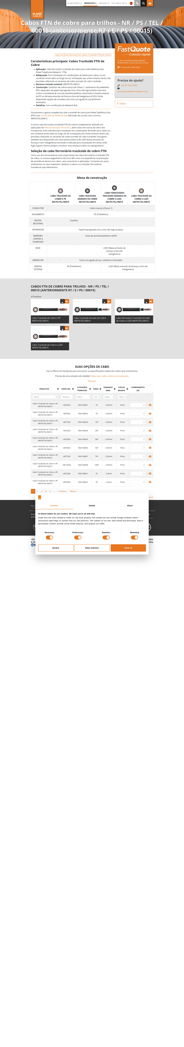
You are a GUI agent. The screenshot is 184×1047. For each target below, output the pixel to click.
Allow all (128, 548)
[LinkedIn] (32, 545)
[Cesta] (67, 302)
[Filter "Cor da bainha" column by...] (122, 398)
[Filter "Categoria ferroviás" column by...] (83, 397)
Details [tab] (92, 505)
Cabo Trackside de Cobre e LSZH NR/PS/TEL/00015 (47, 347)
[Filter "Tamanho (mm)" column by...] (108, 398)
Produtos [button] (89, 3)
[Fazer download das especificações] (62, 302)
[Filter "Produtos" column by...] (44, 398)
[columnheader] (45, 389)
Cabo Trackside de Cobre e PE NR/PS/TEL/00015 (46, 320)
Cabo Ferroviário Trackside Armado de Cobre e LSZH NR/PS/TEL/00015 (133, 320)
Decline (55, 548)
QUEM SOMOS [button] (73, 3)
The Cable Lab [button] (118, 3)
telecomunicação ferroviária (57, 127)
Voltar (121, 103)
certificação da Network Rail (54, 115)
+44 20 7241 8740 (129, 85)
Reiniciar (92, 382)
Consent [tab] (54, 505)
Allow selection (92, 548)
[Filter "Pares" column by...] (96, 398)
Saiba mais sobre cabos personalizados (109, 377)
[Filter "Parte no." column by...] (67, 397)
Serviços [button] (103, 3)
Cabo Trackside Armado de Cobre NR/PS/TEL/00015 (90, 320)
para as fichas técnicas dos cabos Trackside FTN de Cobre (83, 54)
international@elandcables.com (132, 91)
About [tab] (130, 505)
